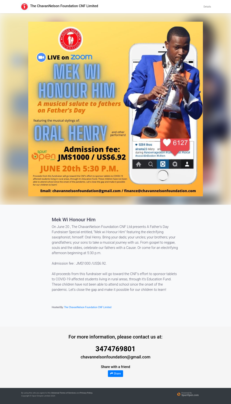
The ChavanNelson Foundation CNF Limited (87, 307)
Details (207, 6)
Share (115, 373)
